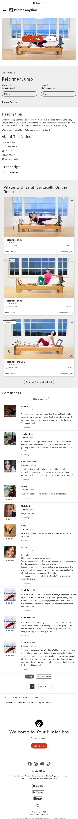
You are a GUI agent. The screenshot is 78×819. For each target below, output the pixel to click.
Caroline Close (27, 434)
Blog (42, 771)
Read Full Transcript (10, 172)
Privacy (28, 776)
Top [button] (29, 676)
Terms (34, 776)
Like (7, 94)
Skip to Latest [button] (40, 399)
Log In (13, 702)
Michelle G (25, 506)
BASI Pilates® (9, 155)
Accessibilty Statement (39, 815)
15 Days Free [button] (40, 3)
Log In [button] (51, 39)
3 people (24, 410)
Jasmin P (25, 486)
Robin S (24, 406)
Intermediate (10, 142)
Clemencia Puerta (28, 461)
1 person (24, 437)
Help (35, 771)
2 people (24, 551)
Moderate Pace (10, 146)
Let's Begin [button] (39, 746)
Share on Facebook (10, 102)
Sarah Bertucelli (8, 88)
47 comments (49, 88)
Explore (42, 776)
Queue (46, 94)
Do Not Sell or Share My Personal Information (39, 778)
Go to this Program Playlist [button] (39, 382)
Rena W (24, 547)
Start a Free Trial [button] (32, 39)
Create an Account (25, 702)
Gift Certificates (16, 776)
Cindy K (24, 525)
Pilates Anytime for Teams (56, 776)
